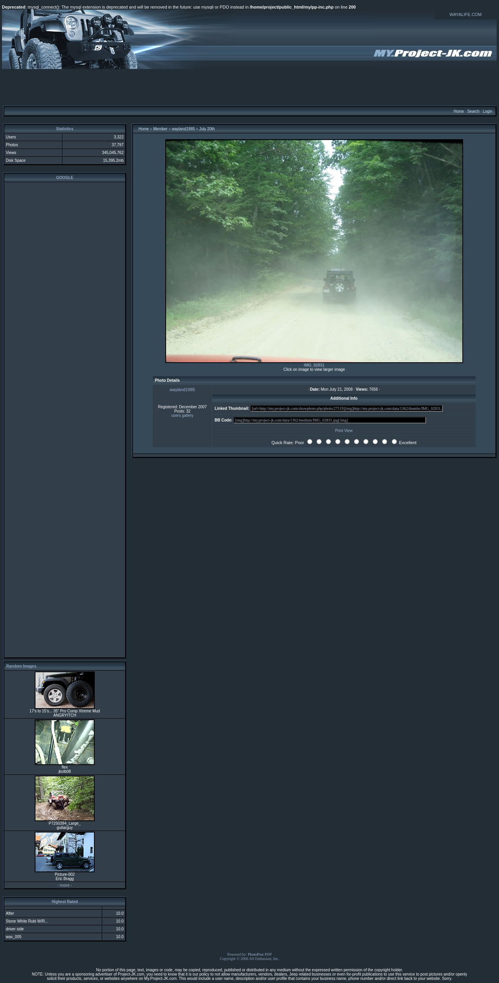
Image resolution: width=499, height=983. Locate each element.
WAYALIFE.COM (465, 14)
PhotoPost (256, 954)
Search (473, 111)
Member (160, 129)
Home (458, 111)
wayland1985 (183, 129)
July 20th (207, 129)
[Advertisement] (249, 86)
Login (487, 111)
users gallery (182, 415)
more (64, 885)
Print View (344, 431)
